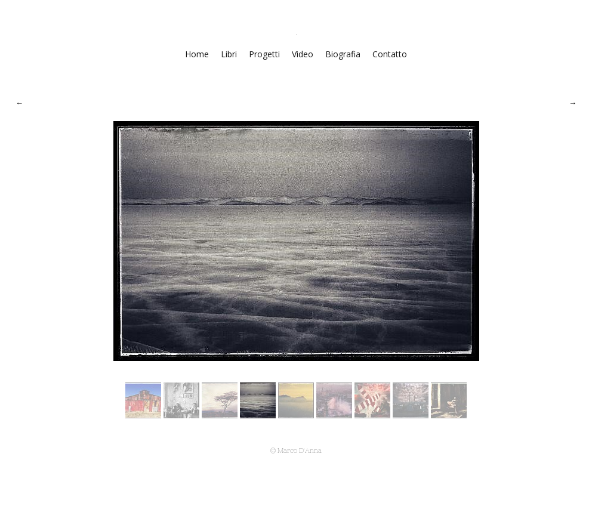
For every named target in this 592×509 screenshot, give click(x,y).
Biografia (342, 54)
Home (197, 54)
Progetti (264, 54)
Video (302, 54)
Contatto (389, 54)
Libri (229, 54)
